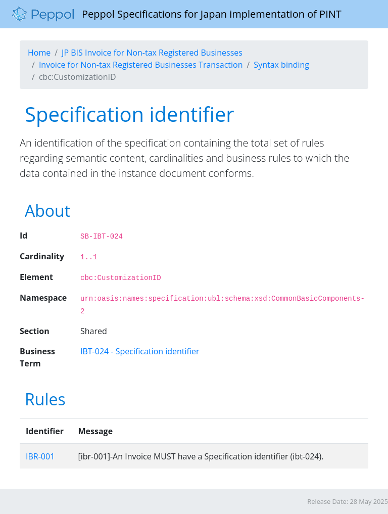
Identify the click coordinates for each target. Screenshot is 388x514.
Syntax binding (281, 64)
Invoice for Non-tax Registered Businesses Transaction (141, 64)
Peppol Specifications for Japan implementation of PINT (177, 14)
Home (39, 52)
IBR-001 (40, 456)
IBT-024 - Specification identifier (140, 351)
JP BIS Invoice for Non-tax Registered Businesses (152, 52)
